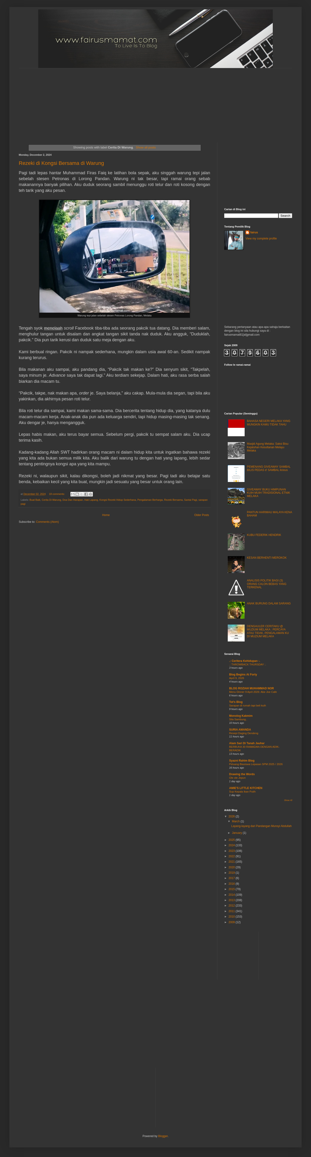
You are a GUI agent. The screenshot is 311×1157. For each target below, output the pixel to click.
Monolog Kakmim (241, 715)
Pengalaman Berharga (150, 499)
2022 (232, 856)
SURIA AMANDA (240, 729)
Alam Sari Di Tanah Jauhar (247, 743)
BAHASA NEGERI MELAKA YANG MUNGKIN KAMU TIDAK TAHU (268, 422)
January (237, 833)
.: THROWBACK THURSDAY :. (247, 664)
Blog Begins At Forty (243, 674)
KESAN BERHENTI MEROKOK (267, 557)
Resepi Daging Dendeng (243, 733)
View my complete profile (261, 238)
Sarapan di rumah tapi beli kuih (247, 705)
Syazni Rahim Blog (241, 760)
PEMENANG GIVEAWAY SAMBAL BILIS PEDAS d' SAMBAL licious (269, 468)
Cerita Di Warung (51, 499)
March (236, 821)
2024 (232, 845)
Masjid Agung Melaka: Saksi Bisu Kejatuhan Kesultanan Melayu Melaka (267, 447)
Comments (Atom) (47, 521)
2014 (232, 894)
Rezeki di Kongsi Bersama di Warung (61, 163)
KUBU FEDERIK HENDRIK (264, 535)
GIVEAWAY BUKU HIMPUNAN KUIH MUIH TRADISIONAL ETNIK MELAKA (268, 493)
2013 (232, 900)
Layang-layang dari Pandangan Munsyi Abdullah (261, 826)
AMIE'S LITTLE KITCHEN (245, 788)
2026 (232, 816)
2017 (232, 878)
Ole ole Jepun (237, 777)
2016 (232, 883)
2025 (232, 840)
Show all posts (146, 147)
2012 (232, 905)
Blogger (163, 1136)
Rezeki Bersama (173, 499)
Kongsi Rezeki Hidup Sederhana (117, 499)
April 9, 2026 (236, 678)
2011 (232, 911)
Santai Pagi (190, 499)
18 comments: (57, 494)
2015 (232, 889)
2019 (232, 872)
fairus (254, 232)
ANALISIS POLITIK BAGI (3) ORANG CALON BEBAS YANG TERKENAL (266, 584)
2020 (232, 867)
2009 (232, 922)
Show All (288, 800)
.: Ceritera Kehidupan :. (244, 661)
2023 (232, 851)
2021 (232, 861)
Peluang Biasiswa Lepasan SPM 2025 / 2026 (256, 764)
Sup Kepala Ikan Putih (242, 791)
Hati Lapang (91, 499)
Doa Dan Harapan (72, 499)
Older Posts (201, 515)
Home (106, 515)
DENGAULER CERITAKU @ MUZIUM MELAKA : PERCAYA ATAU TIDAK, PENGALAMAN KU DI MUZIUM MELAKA (268, 631)
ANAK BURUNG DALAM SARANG (269, 603)
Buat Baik (35, 499)
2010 (232, 916)
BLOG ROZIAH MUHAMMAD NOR (251, 688)
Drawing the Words (242, 774)
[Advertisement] (132, 101)
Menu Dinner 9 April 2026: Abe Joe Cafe (253, 691)
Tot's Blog (236, 702)
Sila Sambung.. (238, 719)
